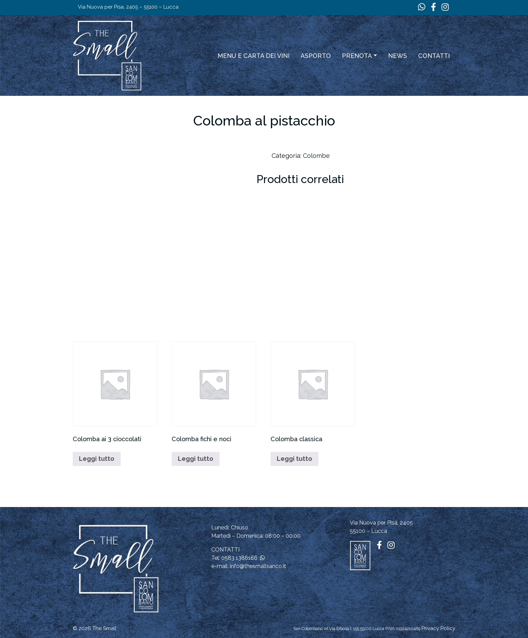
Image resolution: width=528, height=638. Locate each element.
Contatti (434, 55)
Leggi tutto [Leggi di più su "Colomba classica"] (294, 458)
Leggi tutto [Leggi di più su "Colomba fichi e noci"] (195, 458)
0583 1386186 (239, 558)
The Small (104, 628)
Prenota (357, 55)
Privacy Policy (438, 628)
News (397, 55)
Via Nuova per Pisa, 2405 (381, 522)
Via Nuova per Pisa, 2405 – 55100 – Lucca (128, 7)
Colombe (316, 155)
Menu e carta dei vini (253, 55)
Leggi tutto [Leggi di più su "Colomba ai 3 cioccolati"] (96, 458)
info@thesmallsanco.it (258, 566)
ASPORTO (316, 55)
